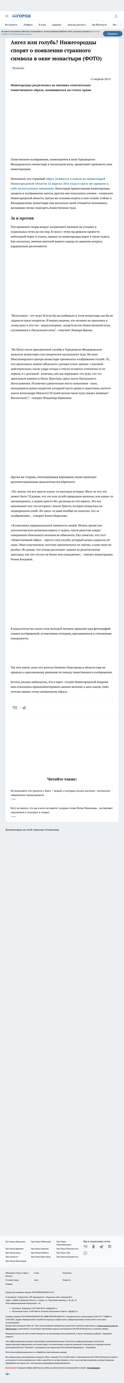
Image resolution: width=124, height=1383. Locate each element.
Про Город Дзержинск (15, 1241)
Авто (36, 1280)
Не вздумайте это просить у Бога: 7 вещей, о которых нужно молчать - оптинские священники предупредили (62, 795)
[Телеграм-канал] (102, 1246)
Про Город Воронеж (14, 1248)
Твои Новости (11, 1257)
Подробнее (91, 1347)
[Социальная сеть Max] (85, 1253)
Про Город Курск (13, 1252)
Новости (66, 1280)
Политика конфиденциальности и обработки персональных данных (36, 1352)
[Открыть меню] (7, 16)
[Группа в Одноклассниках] (93, 1246)
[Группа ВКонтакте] (85, 1246)
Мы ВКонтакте (99, 24)
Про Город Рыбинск (40, 1252)
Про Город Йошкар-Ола (67, 1248)
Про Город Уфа (63, 1252)
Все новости (11, 24)
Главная (8, 1284)
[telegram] (25, 707)
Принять (113, 33)
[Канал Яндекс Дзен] (110, 1246)
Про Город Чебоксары (41, 1241)
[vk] (15, 707)
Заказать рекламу (77, 24)
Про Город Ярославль (41, 1257)
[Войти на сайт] (116, 16)
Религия (18, 68)
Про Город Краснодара (15, 1261)
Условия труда (12, 1280)
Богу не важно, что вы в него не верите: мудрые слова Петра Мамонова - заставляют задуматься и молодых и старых (62, 812)
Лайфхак (28, 24)
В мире (42, 24)
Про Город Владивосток (67, 1257)
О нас (36, 1273)
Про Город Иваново (40, 1248)
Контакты (67, 1273)
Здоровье (56, 24)
